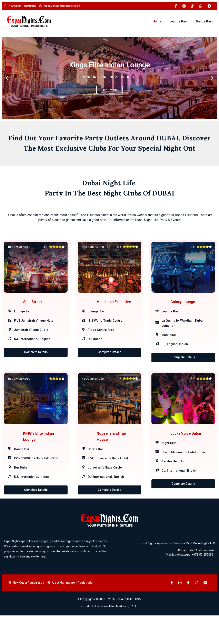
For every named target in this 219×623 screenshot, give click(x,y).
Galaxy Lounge (182, 304)
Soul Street (32, 304)
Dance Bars (204, 21)
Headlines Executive (114, 304)
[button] (6, 77)
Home (157, 21)
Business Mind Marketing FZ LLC (194, 550)
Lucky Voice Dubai (185, 439)
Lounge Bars (178, 21)
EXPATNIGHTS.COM (128, 606)
